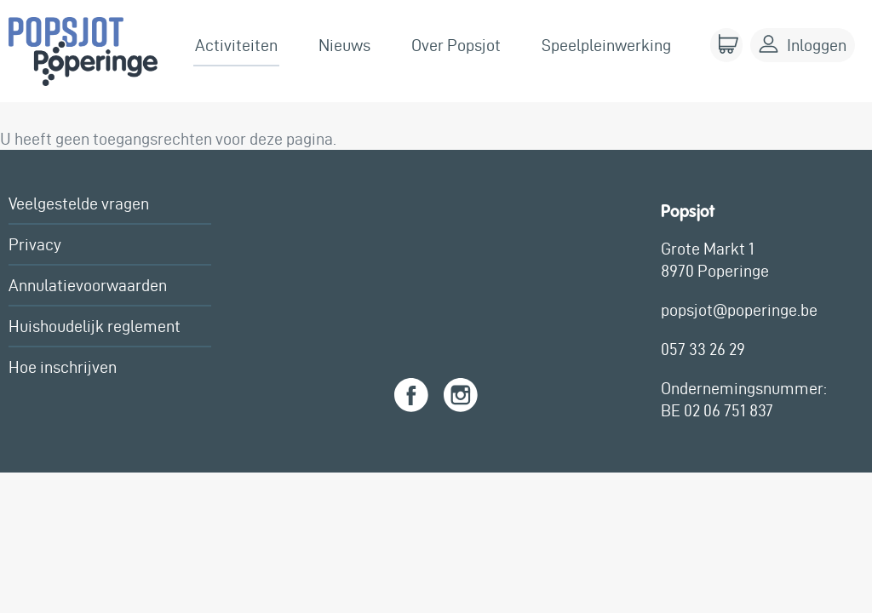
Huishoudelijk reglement (95, 326)
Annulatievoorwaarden (88, 285)
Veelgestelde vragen (79, 203)
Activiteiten (236, 45)
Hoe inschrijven (63, 367)
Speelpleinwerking (606, 45)
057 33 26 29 (703, 349)
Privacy (35, 244)
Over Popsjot (456, 45)
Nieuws (344, 45)
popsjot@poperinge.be (739, 310)
